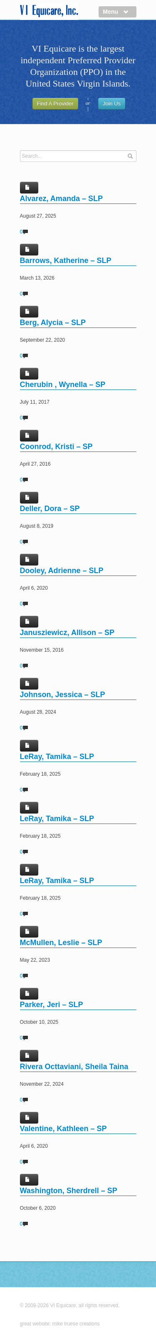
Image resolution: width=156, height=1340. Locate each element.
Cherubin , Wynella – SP (63, 384)
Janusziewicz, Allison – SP (67, 632)
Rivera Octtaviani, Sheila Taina (74, 1066)
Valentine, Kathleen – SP (63, 1128)
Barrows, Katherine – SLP (65, 260)
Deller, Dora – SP (50, 508)
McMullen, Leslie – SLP (61, 942)
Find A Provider (55, 103)
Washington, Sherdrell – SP (68, 1190)
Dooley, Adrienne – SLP (62, 570)
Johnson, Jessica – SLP (62, 694)
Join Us (112, 103)
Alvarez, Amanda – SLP (61, 198)
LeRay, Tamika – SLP (57, 756)
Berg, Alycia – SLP (53, 322)
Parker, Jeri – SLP (51, 1004)
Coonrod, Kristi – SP (56, 446)
